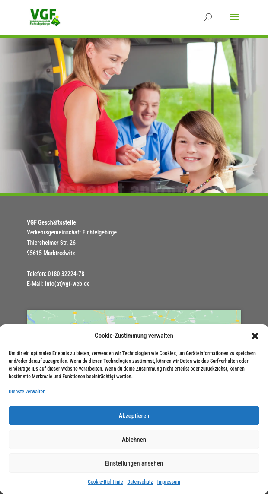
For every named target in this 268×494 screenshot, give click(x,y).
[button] (255, 336)
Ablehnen (134, 439)
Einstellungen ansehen (134, 463)
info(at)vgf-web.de (67, 283)
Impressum (168, 482)
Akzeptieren (133, 416)
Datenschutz (140, 482)
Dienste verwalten (27, 392)
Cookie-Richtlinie (105, 482)
